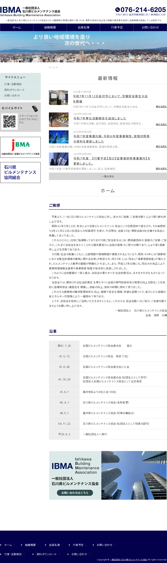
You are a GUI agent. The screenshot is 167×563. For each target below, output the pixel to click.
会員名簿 (83, 27)
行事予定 (117, 27)
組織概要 (50, 27)
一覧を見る (108, 176)
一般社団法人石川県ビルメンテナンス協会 (37, 10)
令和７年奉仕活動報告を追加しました (99, 118)
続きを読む (161, 106)
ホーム (17, 27)
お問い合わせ (150, 27)
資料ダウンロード (14, 90)
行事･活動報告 (13, 84)
